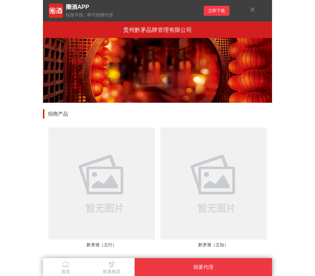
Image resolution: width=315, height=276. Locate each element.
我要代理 (203, 267)
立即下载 (216, 10)
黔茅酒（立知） (213, 244)
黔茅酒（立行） (102, 244)
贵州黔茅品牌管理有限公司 (157, 30)
